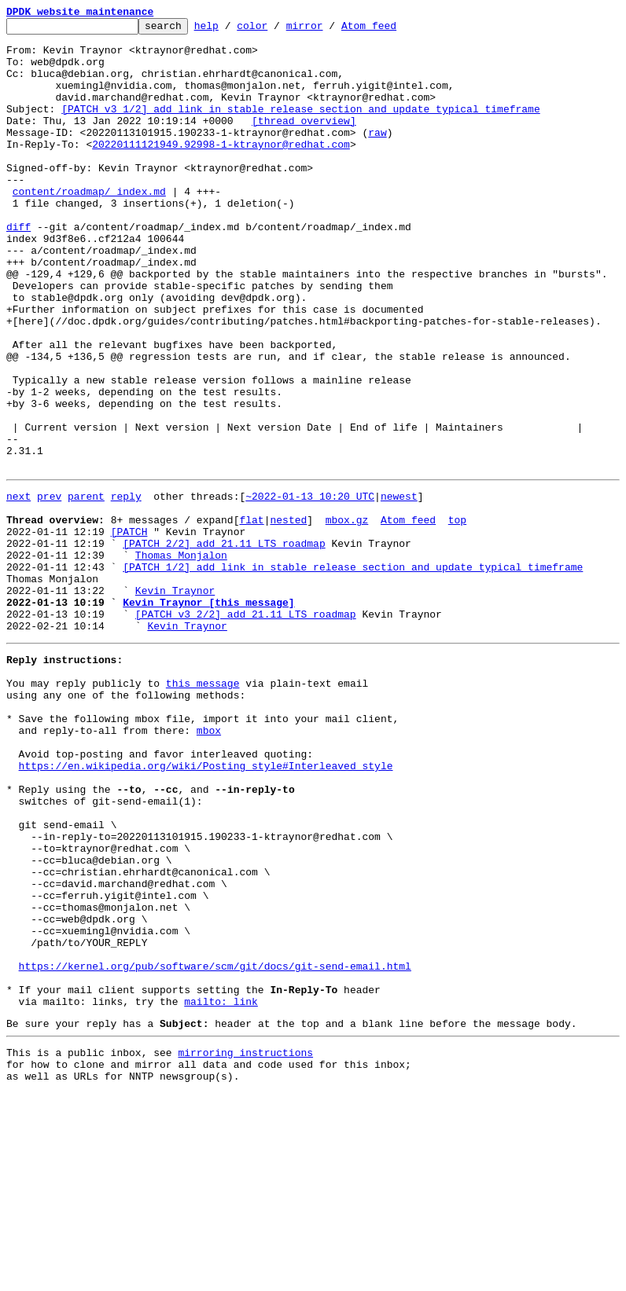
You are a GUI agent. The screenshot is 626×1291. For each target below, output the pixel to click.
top (457, 616)
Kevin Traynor (175, 701)
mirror (329, 30)
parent (86, 588)
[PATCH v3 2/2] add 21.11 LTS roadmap (245, 729)
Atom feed (393, 30)
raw (377, 156)
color (276, 30)
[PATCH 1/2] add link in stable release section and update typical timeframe (353, 673)
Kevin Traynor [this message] (208, 715)
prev (49, 588)
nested (288, 616)
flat (251, 616)
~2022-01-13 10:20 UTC (309, 588)
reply (126, 588)
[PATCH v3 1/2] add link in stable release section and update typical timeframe (300, 127)
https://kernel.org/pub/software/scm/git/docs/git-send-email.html (215, 1147)
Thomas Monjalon (181, 658)
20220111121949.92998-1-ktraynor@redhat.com (221, 170)
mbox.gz (347, 616)
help (231, 30)
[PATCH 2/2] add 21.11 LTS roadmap (224, 644)
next (18, 588)
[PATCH (129, 630)
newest (399, 588)
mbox (209, 864)
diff (18, 269)
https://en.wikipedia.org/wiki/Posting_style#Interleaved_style (206, 907)
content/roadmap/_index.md (89, 226)
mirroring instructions (245, 1245)
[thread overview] (304, 141)
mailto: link (221, 1190)
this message (203, 808)
